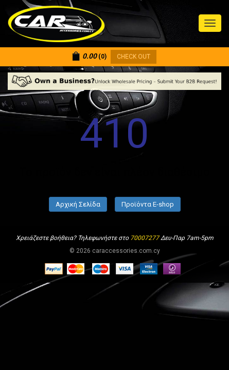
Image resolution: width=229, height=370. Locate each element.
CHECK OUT (133, 56)
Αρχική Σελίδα (78, 204)
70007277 (144, 238)
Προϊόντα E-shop (147, 204)
